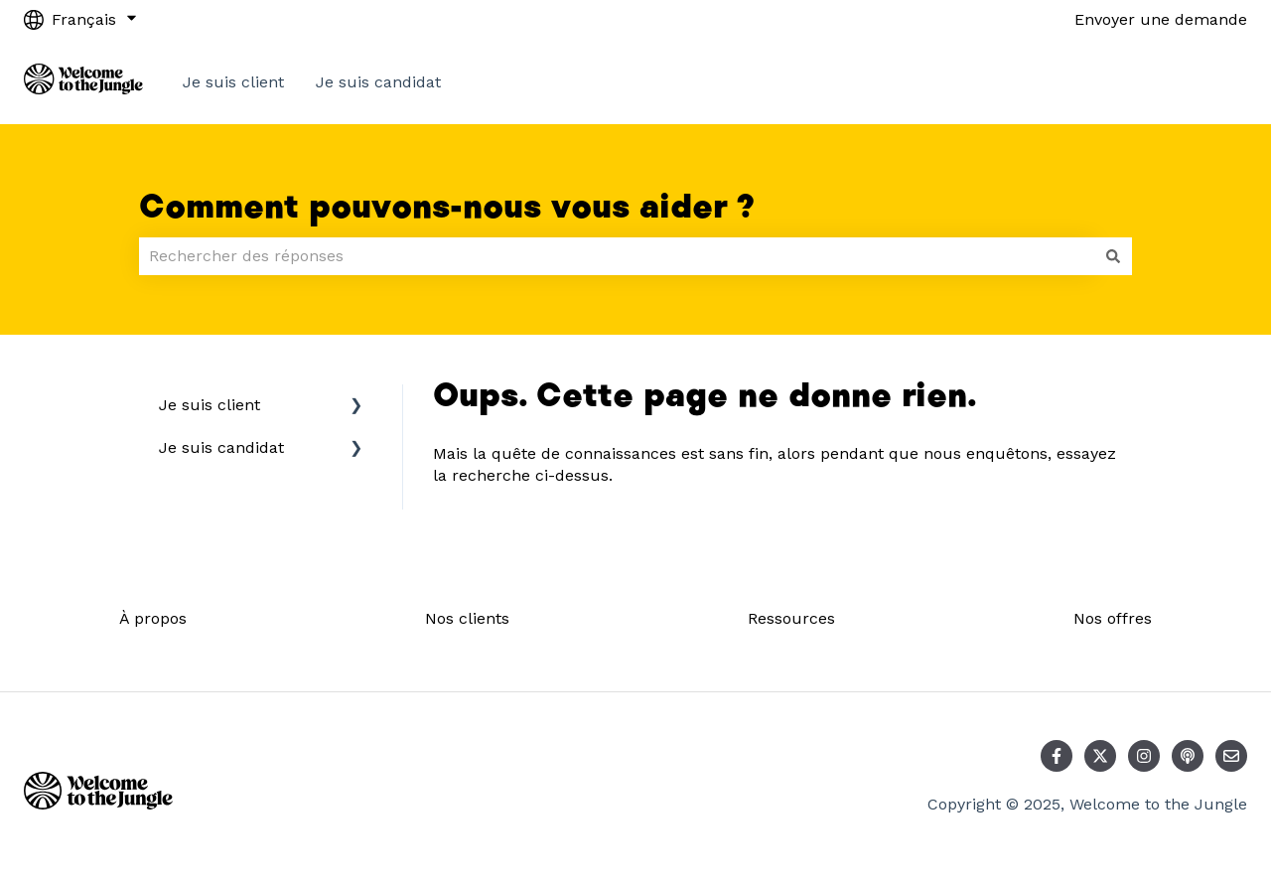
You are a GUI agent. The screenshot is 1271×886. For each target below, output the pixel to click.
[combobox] (616, 256)
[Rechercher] (1113, 256)
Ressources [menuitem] (791, 618)
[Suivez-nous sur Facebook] (1056, 756)
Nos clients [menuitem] (467, 618)
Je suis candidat (378, 82)
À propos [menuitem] (153, 618)
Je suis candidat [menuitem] (221, 447)
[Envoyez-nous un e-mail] (1231, 756)
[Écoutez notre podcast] (1187, 756)
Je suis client (233, 82)
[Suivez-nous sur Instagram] (1144, 756)
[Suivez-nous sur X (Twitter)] (1100, 756)
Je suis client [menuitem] (209, 404)
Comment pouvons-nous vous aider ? (447, 207)
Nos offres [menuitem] (1112, 618)
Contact (1197, 82)
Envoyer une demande (1160, 19)
